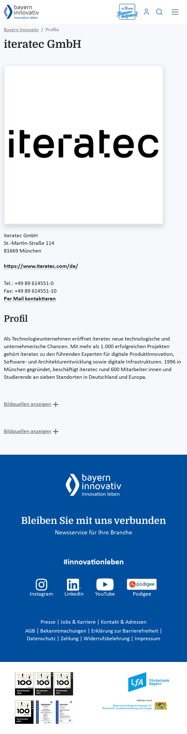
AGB (30, 631)
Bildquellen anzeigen (27, 404)
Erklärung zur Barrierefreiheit (125, 631)
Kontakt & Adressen (123, 622)
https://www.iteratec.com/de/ (41, 266)
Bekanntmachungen (63, 631)
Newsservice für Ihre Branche (93, 533)
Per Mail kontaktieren (30, 299)
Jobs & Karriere (79, 622)
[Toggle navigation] (175, 12)
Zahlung (70, 639)
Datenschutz (42, 639)
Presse (49, 622)
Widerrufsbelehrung (107, 639)
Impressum (147, 639)
